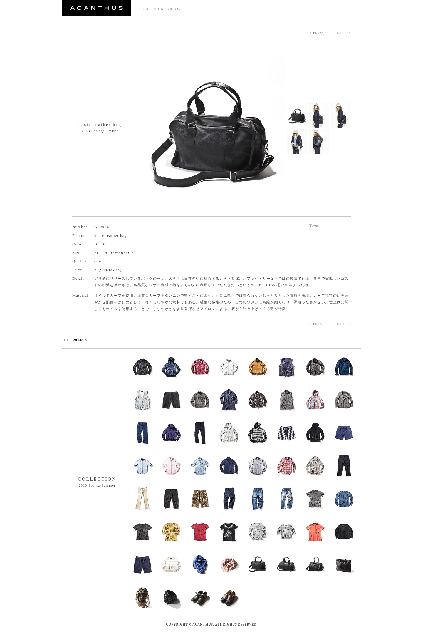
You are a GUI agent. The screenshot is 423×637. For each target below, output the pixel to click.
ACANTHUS (96, 8)
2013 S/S (175, 9)
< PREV (316, 33)
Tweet (314, 225)
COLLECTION (151, 9)
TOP (65, 339)
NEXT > (344, 33)
